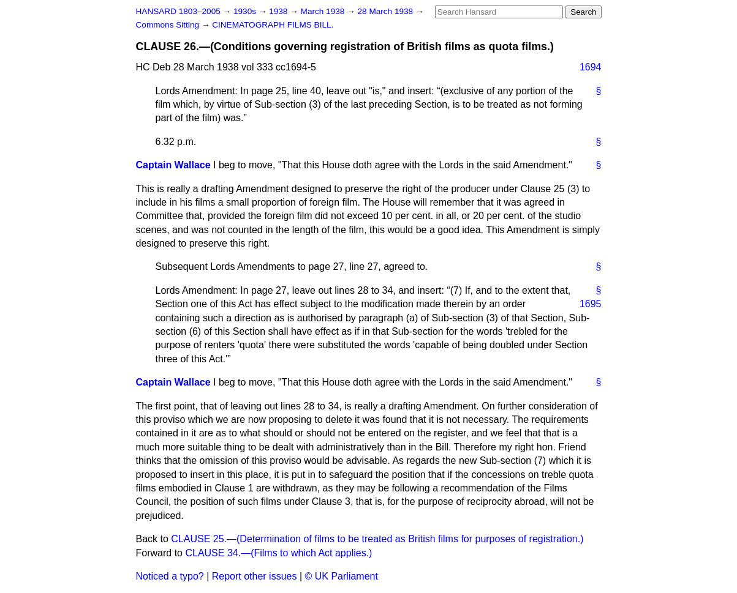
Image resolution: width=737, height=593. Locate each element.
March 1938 (324, 11)
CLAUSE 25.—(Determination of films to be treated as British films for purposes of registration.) (377, 539)
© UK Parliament (341, 576)
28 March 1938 (386, 11)
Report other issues (254, 576)
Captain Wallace (173, 165)
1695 (591, 304)
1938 (279, 11)
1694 (591, 67)
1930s (246, 11)
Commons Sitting (169, 24)
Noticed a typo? (170, 576)
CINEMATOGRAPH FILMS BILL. (272, 24)
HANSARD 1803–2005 (178, 11)
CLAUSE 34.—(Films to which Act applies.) (278, 553)
